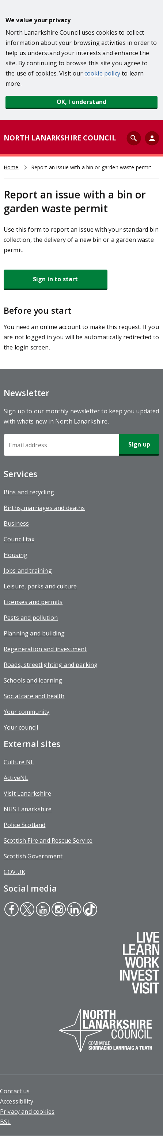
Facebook (11, 910)
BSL (5, 1122)
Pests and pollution (31, 618)
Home (11, 167)
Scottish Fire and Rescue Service (48, 840)
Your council (21, 727)
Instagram (57, 910)
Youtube (42, 910)
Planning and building (34, 633)
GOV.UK (14, 872)
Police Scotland (24, 825)
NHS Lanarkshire (28, 809)
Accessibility (16, 1101)
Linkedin (74, 910)
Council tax (19, 539)
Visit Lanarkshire (27, 793)
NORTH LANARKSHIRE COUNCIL (60, 138)
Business (16, 523)
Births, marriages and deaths (44, 508)
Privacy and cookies (27, 1112)
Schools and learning (33, 680)
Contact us (15, 1091)
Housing (15, 555)
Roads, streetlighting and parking (51, 665)
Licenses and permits (33, 602)
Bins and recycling (29, 492)
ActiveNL (16, 778)
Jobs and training (28, 571)
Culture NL (19, 762)
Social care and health (34, 696)
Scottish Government (33, 856)
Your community (26, 712)
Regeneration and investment (45, 649)
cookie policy (102, 73)
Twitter (27, 910)
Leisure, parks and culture (40, 586)
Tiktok (89, 910)
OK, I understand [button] (82, 102)
